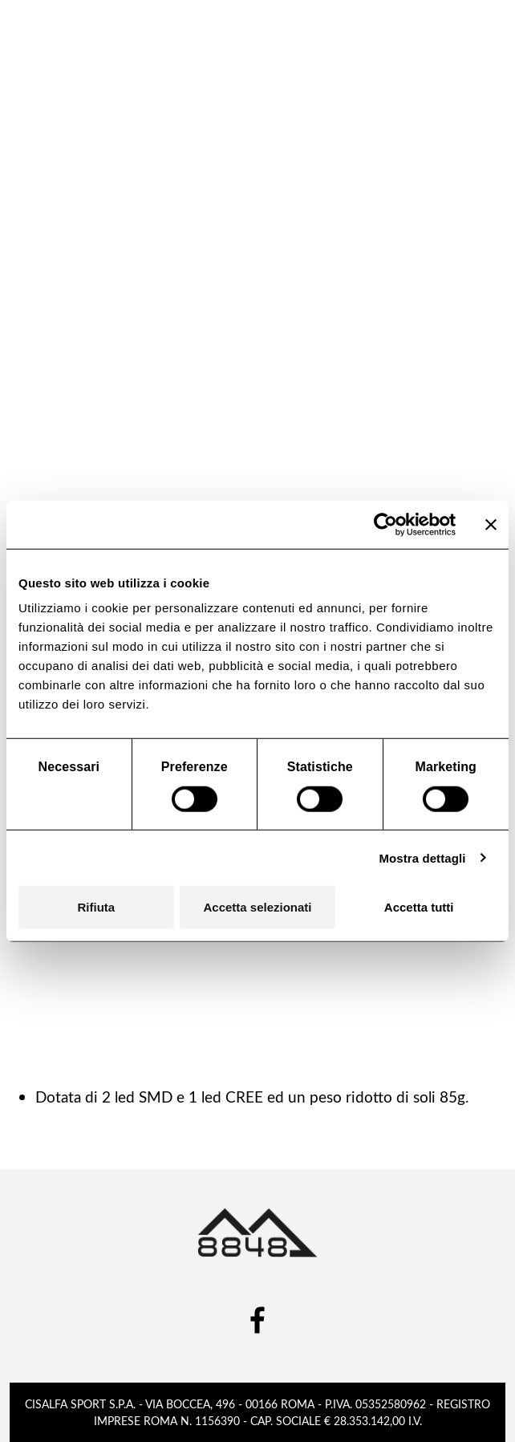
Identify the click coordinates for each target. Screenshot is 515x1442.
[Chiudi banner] (491, 524)
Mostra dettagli (422, 857)
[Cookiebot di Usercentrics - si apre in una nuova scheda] (385, 524)
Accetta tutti (419, 907)
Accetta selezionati (257, 907)
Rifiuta (96, 907)
